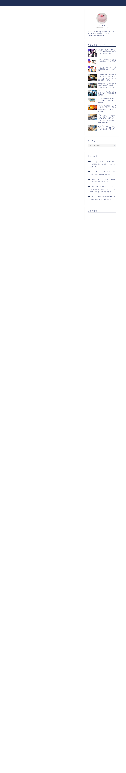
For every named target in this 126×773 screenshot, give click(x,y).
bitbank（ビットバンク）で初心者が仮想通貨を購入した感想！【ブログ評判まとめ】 (102, 164)
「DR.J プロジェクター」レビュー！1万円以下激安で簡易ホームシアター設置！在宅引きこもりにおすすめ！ (103, 189)
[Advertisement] (44, 47)
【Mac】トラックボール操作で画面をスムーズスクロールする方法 (102, 181)
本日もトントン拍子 (17, 2)
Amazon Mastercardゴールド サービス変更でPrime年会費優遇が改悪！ (102, 173)
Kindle (39, 377)
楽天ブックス (48, 377)
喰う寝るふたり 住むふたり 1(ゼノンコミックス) (42, 366)
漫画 (12, 12)
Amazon (31, 377)
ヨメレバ (36, 371)
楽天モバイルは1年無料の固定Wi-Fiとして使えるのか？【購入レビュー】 (102, 198)
